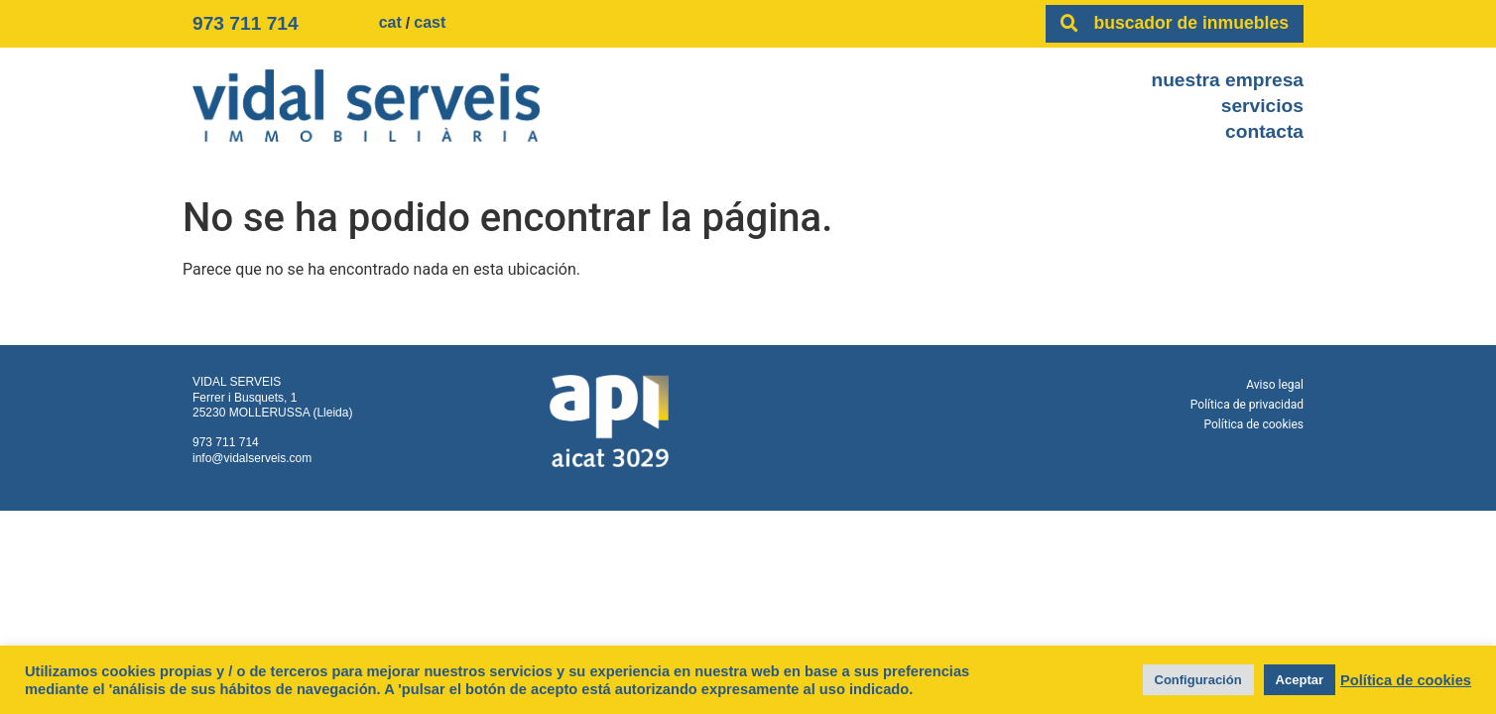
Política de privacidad (1247, 405)
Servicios (1262, 105)
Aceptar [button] (1299, 679)
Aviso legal (1275, 385)
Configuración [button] (1198, 679)
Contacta (1264, 131)
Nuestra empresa (1227, 79)
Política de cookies (1254, 424)
